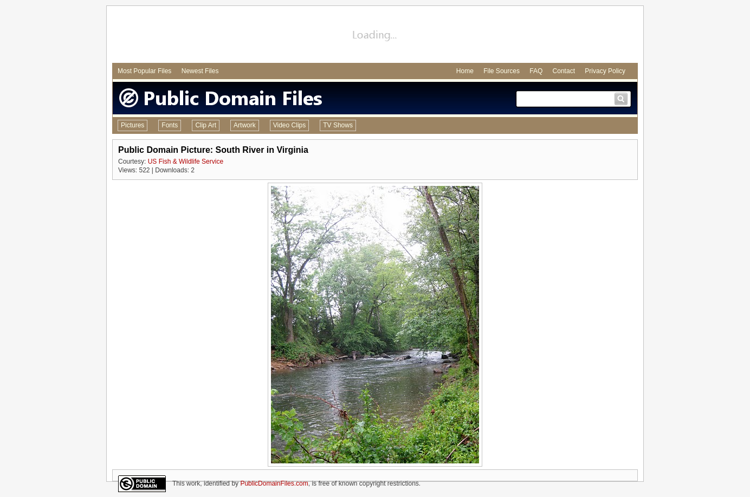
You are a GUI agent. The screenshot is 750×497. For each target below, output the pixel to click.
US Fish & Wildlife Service (185, 161)
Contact (564, 71)
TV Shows (338, 125)
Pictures (132, 125)
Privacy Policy (605, 71)
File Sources (501, 71)
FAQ (535, 71)
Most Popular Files (144, 71)
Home (465, 71)
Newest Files (200, 71)
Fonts (169, 125)
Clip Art (205, 125)
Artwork (245, 125)
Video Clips (289, 125)
